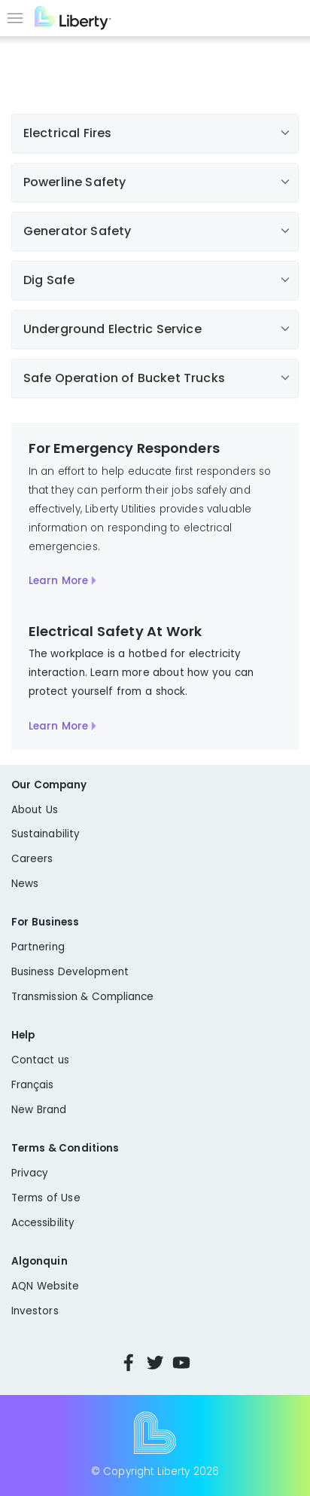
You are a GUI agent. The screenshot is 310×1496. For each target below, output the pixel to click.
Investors (35, 1311)
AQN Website (45, 1286)
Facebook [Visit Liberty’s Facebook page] (128, 1362)
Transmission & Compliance (82, 997)
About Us (34, 810)
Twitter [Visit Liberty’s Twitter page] (155, 1362)
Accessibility (42, 1223)
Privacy (29, 1173)
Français (32, 1085)
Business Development (70, 972)
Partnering (38, 947)
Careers (32, 859)
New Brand (38, 1110)
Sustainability (45, 834)
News (24, 883)
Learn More (58, 581)
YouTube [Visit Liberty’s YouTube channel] (181, 1362)
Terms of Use (46, 1198)
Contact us (40, 1060)
